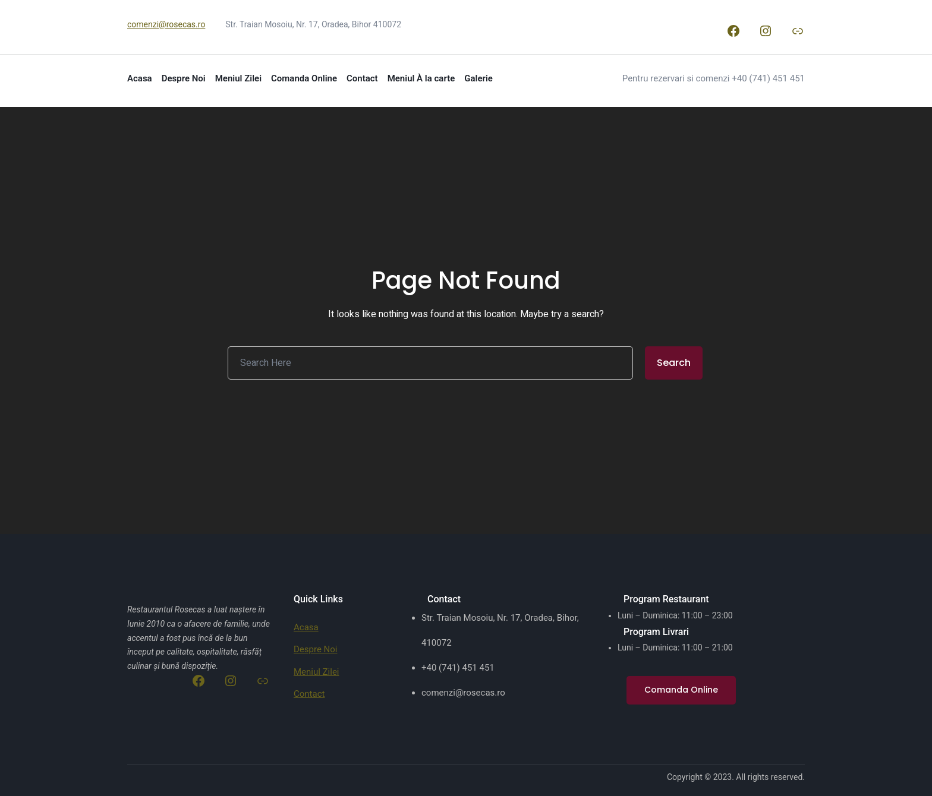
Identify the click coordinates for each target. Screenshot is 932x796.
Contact (309, 693)
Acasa (306, 627)
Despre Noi (315, 649)
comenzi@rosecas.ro (166, 24)
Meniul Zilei (316, 672)
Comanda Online (681, 690)
